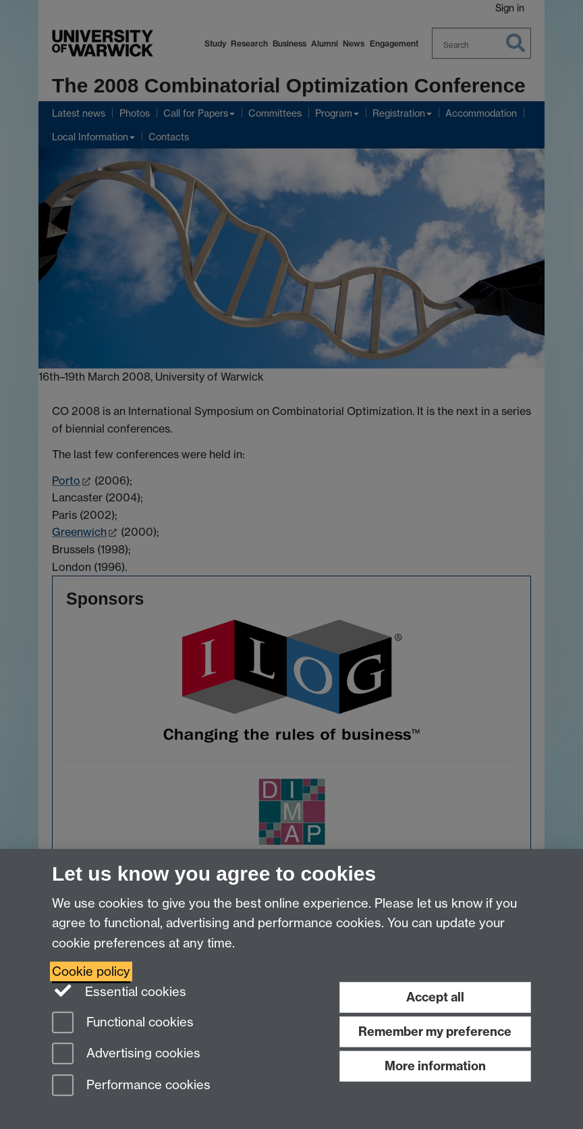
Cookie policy (91, 971)
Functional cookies (123, 1023)
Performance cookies (131, 1086)
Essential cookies (119, 990)
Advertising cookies (126, 1054)
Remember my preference (434, 1031)
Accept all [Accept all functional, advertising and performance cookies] (435, 997)
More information (435, 1066)
